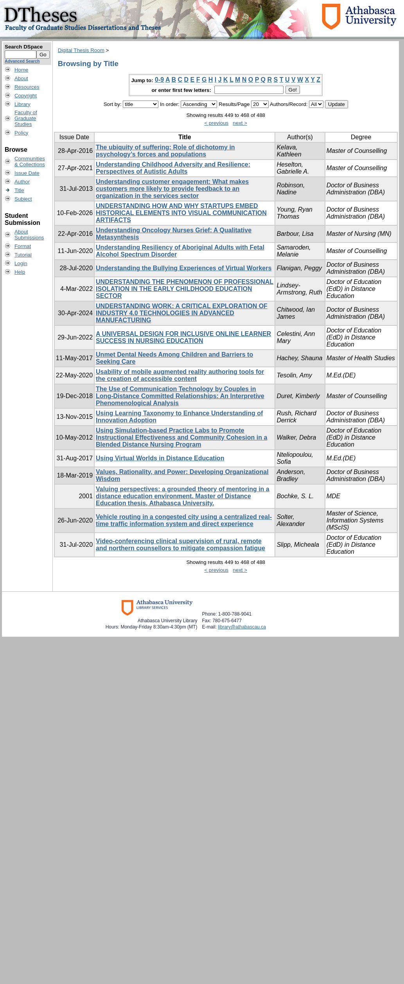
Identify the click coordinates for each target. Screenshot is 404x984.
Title (19, 190)
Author (22, 182)
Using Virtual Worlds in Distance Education (160, 458)
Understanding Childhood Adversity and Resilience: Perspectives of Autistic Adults (173, 168)
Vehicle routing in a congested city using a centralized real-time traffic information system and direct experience (184, 520)
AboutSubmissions (29, 235)
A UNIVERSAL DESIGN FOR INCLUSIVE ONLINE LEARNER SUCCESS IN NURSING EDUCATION (183, 337)
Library (22, 104)
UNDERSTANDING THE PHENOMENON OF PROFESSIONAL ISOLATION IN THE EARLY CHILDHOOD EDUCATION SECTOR (184, 288)
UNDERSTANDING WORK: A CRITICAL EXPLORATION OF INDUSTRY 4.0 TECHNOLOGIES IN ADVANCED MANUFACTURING (182, 313)
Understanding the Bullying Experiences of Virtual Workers (183, 268)
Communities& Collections (29, 161)
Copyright (25, 96)
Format (22, 246)
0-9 (159, 79)
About (21, 78)
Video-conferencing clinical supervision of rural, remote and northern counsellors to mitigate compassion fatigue (180, 544)
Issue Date (27, 173)
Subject (23, 199)
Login (20, 263)
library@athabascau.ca (242, 627)
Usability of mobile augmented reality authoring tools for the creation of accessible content (180, 375)
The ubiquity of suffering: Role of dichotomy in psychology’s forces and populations (165, 151)
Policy (21, 133)
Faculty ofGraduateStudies (25, 118)
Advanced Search (22, 61)
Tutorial (23, 255)
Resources (27, 87)
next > (240, 123)
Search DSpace (24, 47)
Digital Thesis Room (81, 50)
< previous (216, 123)
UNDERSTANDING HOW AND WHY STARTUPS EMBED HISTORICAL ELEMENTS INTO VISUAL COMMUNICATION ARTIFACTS (181, 213)
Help (19, 272)
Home (21, 70)
